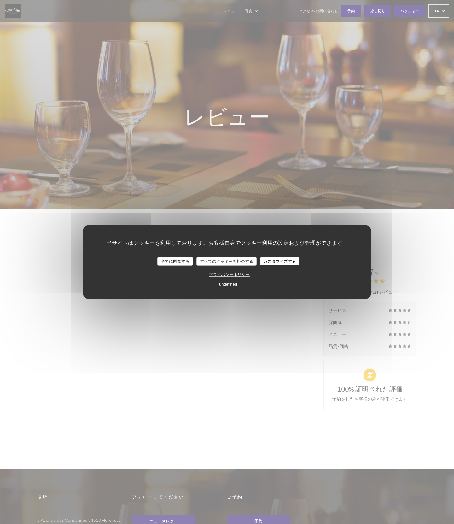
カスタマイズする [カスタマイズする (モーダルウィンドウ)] (279, 261)
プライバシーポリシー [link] (229, 274)
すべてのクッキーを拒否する (226, 261)
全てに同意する (175, 261)
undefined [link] (228, 284)
